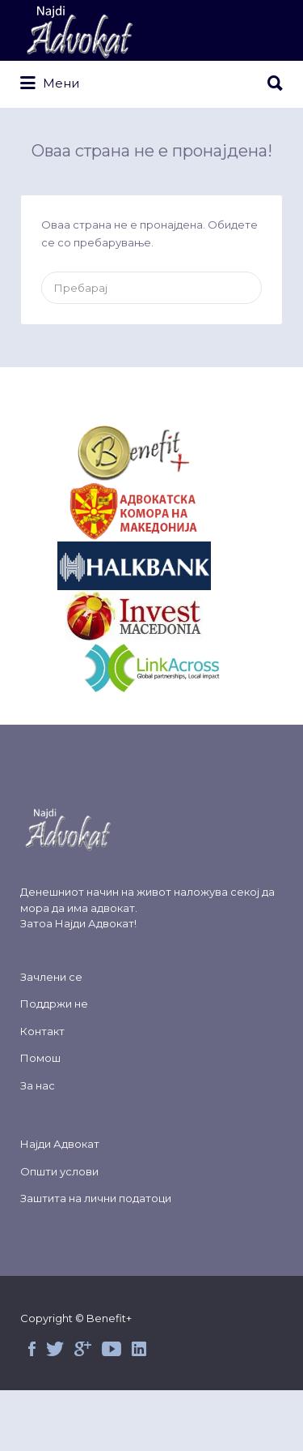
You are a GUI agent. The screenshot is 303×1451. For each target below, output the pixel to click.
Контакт (42, 1031)
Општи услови (59, 1171)
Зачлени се (51, 976)
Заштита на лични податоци (95, 1198)
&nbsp (152, 453)
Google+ (82, 1349)
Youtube (111, 1349)
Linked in (139, 1349)
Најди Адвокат (94, 923)
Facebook (32, 1349)
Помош (40, 1057)
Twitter (55, 1349)
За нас (37, 1085)
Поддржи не (54, 1003)
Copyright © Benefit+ (76, 1318)
